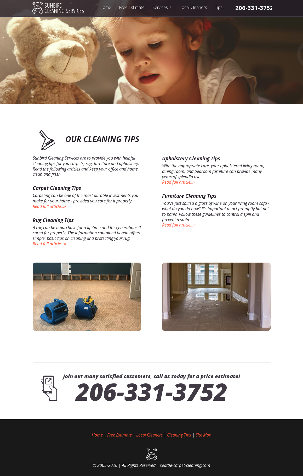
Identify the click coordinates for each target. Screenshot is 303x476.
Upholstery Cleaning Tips (191, 158)
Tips (218, 7)
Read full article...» (49, 206)
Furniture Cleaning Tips (189, 195)
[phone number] (254, 8)
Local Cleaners (193, 7)
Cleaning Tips (179, 435)
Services (161, 7)
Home (105, 7)
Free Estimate (132, 7)
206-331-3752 (151, 391)
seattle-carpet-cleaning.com (185, 465)
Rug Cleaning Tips (53, 220)
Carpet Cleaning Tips (57, 188)
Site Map (203, 435)
